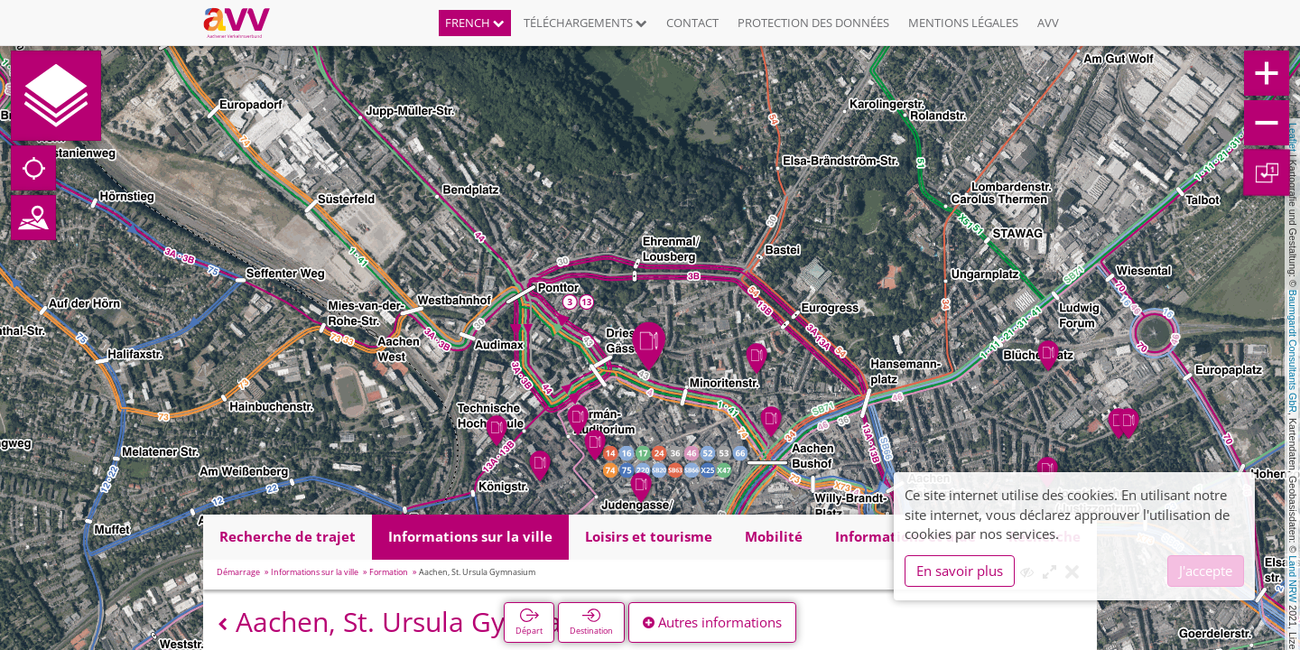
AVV (1048, 22)
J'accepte (1205, 571)
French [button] (475, 22)
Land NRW (1292, 578)
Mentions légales (963, 22)
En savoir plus (959, 571)
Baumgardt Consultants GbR (1292, 351)
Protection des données (813, 22)
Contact (692, 22)
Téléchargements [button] (585, 22)
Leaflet (1292, 137)
